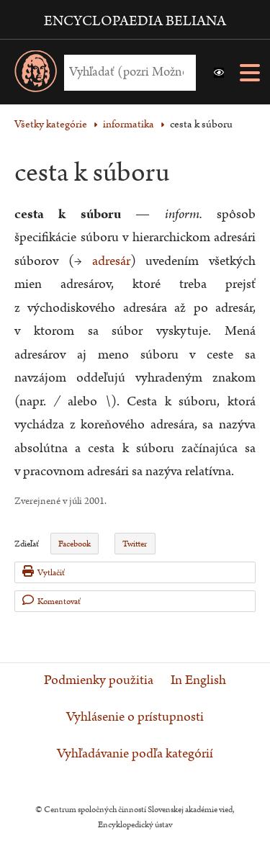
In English (198, 680)
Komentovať (51, 601)
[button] (219, 73)
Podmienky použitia (98, 680)
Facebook (74, 544)
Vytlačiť (43, 572)
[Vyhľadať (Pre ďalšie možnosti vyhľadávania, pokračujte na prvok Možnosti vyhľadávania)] (126, 72)
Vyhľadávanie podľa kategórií (135, 753)
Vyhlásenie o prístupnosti (135, 717)
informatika (128, 124)
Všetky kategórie (50, 124)
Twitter (134, 544)
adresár (111, 261)
